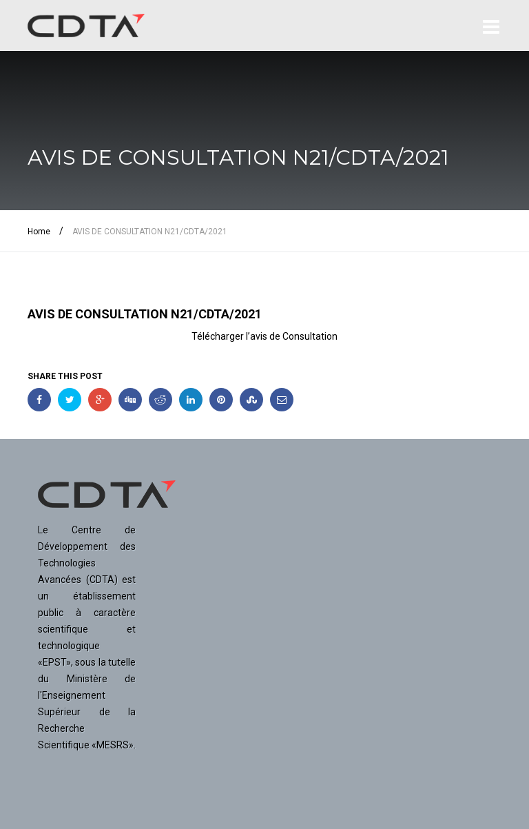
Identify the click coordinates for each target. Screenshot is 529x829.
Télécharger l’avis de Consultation (264, 336)
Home (39, 231)
